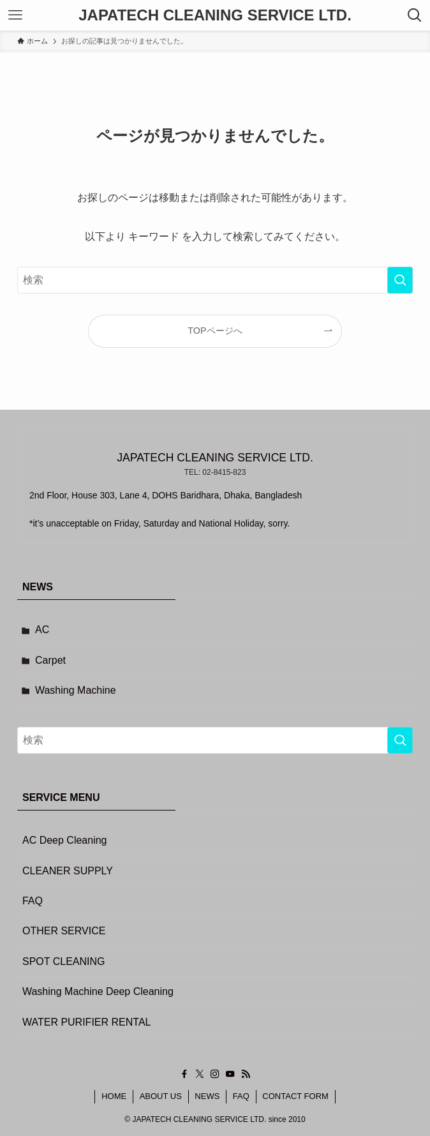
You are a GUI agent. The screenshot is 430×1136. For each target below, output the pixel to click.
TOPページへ (215, 330)
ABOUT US (161, 1096)
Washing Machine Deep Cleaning (98, 991)
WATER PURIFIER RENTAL (86, 1022)
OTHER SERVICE (63, 930)
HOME (113, 1096)
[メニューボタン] (15, 15)
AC (42, 629)
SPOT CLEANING (63, 961)
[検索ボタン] (414, 15)
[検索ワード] (215, 280)
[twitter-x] (199, 1074)
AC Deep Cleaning (64, 840)
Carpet (50, 660)
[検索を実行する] (400, 280)
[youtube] (230, 1074)
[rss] (245, 1074)
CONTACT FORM (295, 1096)
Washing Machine (75, 690)
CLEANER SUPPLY (67, 870)
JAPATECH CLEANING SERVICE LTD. (215, 15)
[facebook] (184, 1074)
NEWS (207, 1096)
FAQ (32, 900)
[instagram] (215, 1074)
